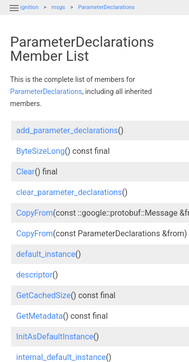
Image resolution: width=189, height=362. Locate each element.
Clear (25, 171)
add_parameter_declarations (67, 130)
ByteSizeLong (40, 151)
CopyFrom (34, 213)
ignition (29, 7)
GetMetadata (39, 316)
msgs (58, 7)
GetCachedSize (43, 295)
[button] (14, 14)
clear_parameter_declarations (69, 192)
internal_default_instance (61, 357)
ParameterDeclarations (106, 7)
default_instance (46, 254)
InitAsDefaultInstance (54, 336)
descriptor (34, 275)
